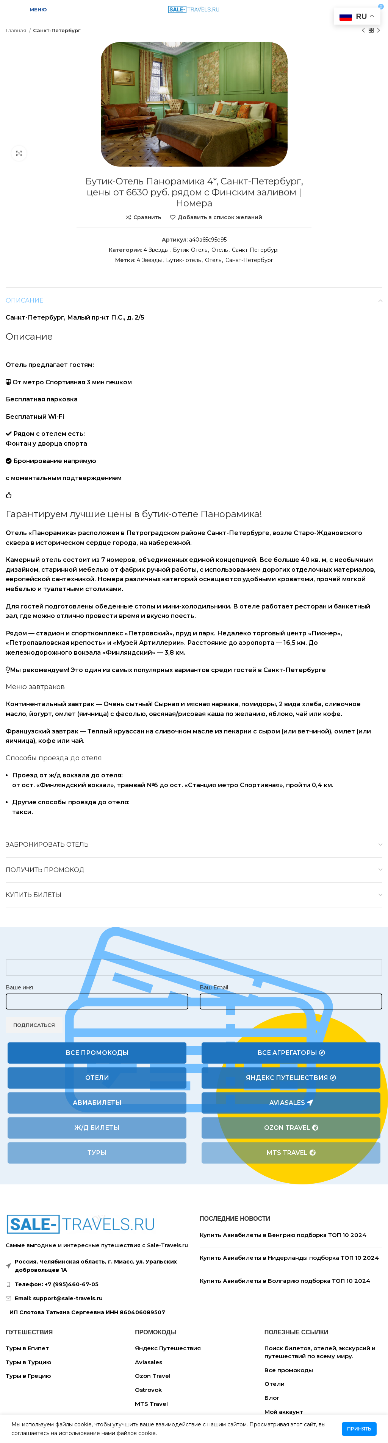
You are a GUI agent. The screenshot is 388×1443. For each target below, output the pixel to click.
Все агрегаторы (291, 1053)
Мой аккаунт (283, 1411)
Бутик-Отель (190, 249)
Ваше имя (19, 987)
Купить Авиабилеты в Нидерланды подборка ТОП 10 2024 (289, 1257)
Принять (359, 1429)
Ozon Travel (291, 1128)
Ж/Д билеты (97, 1127)
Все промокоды (97, 1052)
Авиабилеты (97, 1102)
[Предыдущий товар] (363, 30)
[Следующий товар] (378, 30)
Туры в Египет (27, 1348)
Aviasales (291, 1103)
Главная (16, 30)
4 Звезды (156, 249)
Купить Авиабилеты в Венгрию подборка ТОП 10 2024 (283, 1235)
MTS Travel (291, 1153)
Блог (272, 1397)
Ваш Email (214, 987)
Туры (97, 1152)
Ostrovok (148, 1389)
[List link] (97, 1284)
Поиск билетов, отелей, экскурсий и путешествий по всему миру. (319, 1352)
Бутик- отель (183, 260)
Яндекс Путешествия (291, 1078)
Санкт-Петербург (57, 30)
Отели (97, 1077)
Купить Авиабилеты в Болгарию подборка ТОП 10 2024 (285, 1280)
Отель (219, 249)
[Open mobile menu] (33, 9)
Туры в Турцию (28, 1362)
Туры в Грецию (28, 1375)
